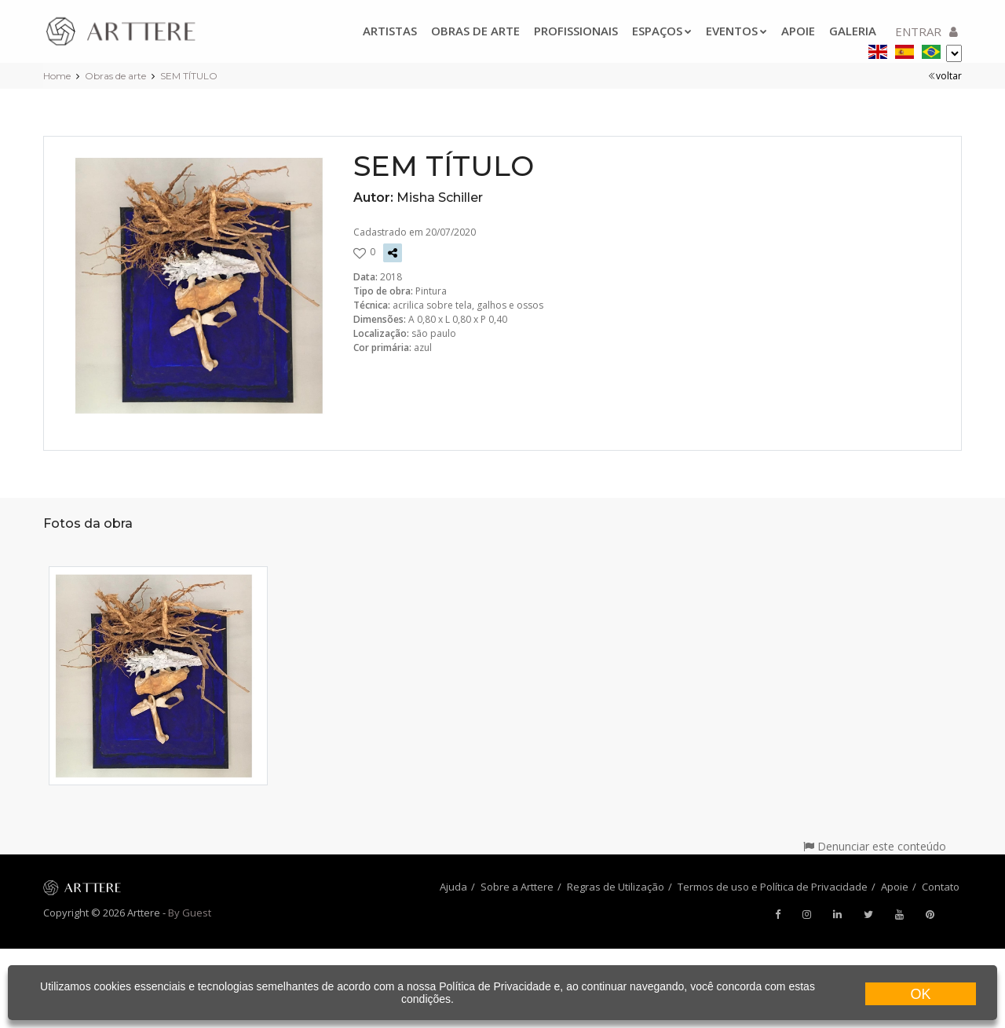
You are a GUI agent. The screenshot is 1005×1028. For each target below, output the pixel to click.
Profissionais (576, 30)
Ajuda (453, 887)
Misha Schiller (440, 197)
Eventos (736, 30)
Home (57, 76)
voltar (945, 75)
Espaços (662, 30)
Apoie (798, 30)
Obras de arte (475, 30)
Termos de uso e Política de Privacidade (773, 887)
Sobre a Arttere (517, 887)
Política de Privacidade (494, 986)
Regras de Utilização (615, 887)
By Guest (189, 912)
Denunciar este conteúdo (874, 846)
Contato (940, 887)
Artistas (390, 30)
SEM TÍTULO (188, 76)
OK (920, 994)
